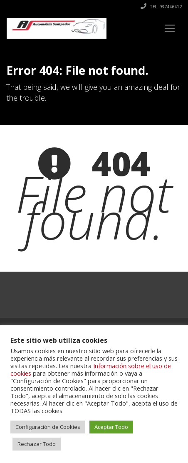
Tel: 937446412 (161, 7)
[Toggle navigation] (169, 28)
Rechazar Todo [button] (36, 444)
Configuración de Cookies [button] (47, 427)
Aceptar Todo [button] (111, 427)
